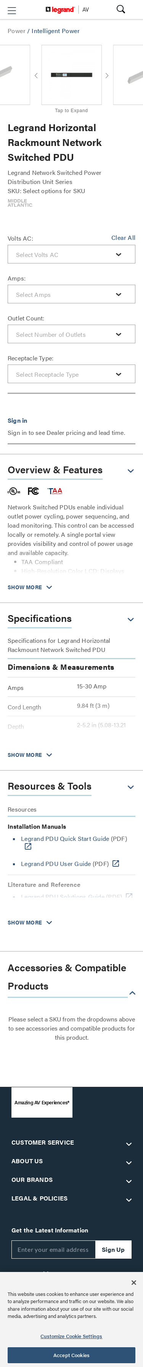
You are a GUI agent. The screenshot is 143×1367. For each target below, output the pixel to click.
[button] (12, 10)
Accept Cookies (71, 1355)
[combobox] (71, 254)
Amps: (17, 278)
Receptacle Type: (30, 358)
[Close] (133, 1282)
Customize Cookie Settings (71, 1336)
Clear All (123, 237)
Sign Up (113, 1249)
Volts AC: (20, 238)
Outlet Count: (26, 318)
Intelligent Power (56, 30)
